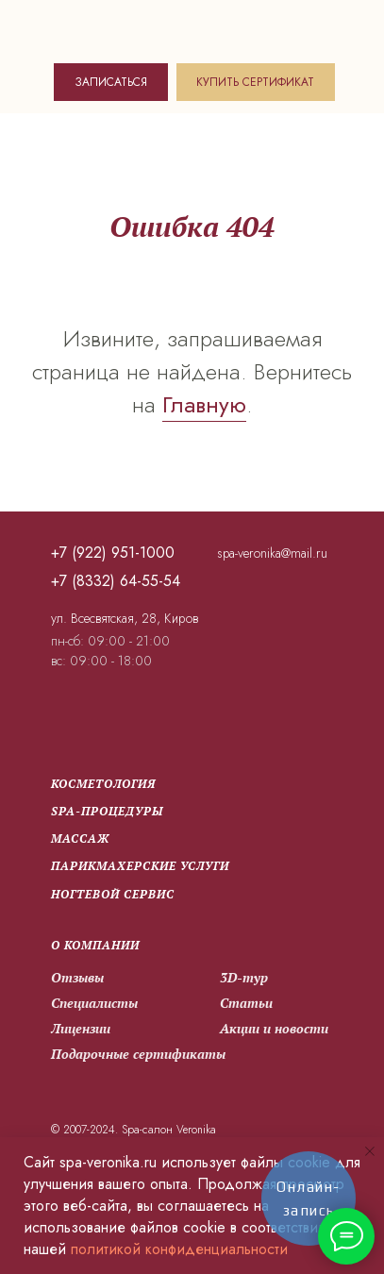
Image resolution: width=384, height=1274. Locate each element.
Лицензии (80, 1028)
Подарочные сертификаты (138, 1054)
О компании (95, 945)
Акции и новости (274, 1028)
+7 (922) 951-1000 (113, 552)
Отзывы (77, 977)
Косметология (103, 784)
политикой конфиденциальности (179, 1249)
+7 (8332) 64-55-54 (115, 581)
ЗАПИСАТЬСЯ (111, 82)
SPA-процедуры (107, 811)
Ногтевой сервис (113, 894)
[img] (135, 29)
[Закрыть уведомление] (369, 1151)
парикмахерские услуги (140, 866)
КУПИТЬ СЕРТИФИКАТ (255, 82)
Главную (204, 404)
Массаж (80, 838)
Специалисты (94, 1003)
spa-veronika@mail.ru (272, 553)
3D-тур (244, 977)
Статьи (245, 1003)
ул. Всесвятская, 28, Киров (124, 618)
